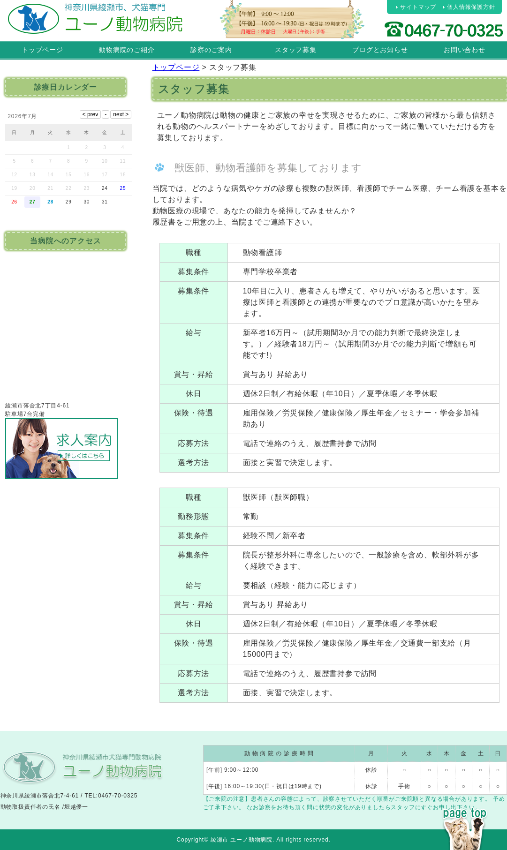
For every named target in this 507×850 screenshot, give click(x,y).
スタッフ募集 (296, 49)
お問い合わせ (464, 49)
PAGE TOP (464, 811)
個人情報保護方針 (471, 7)
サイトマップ (418, 7)
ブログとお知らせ (380, 49)
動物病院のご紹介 (126, 49)
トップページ (42, 49)
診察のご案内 (211, 49)
